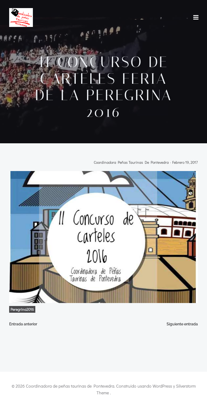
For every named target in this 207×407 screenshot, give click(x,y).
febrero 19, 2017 (185, 162)
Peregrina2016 (22, 309)
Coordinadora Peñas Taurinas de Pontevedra (131, 162)
